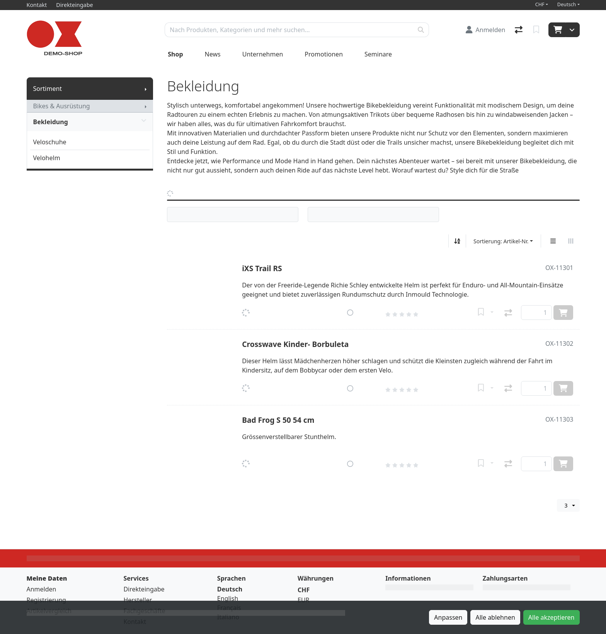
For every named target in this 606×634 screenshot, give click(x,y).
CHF (540, 4)
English (227, 598)
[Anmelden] (485, 30)
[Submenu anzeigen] (146, 88)
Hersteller (137, 600)
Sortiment (47, 88)
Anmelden (41, 589)
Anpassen (448, 617)
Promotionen (324, 54)
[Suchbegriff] (289, 29)
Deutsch (566, 4)
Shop (175, 54)
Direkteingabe (143, 589)
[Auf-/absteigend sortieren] (457, 241)
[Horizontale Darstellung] (571, 241)
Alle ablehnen (495, 617)
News (213, 54)
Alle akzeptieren (551, 617)
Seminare (378, 54)
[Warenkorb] (557, 29)
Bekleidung (90, 121)
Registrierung (46, 600)
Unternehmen (262, 54)
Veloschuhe (49, 142)
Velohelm (46, 158)
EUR (304, 600)
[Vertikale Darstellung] (553, 241)
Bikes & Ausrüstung (61, 106)
